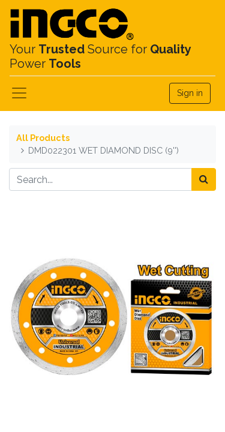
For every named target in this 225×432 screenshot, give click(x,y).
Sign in (190, 93)
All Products (43, 138)
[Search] (203, 179)
